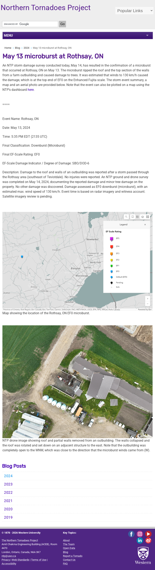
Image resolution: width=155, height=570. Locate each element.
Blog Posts (14, 466)
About (66, 540)
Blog (17, 47)
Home (7, 47)
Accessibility (9, 563)
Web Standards (20, 559)
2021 (8, 501)
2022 (8, 493)
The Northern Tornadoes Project (20, 540)
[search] (30, 24)
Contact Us (69, 559)
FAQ (65, 563)
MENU (8, 35)
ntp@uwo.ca (9, 555)
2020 (8, 509)
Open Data (69, 548)
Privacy (6, 559)
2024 (26, 47)
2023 (8, 484)
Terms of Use (38, 559)
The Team (68, 544)
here (31, 90)
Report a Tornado (72, 555)
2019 (8, 517)
